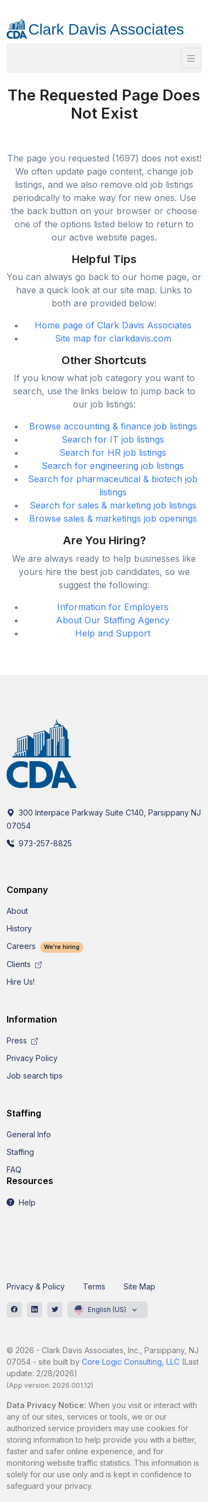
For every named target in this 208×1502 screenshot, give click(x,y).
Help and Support (112, 633)
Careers (45, 946)
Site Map (139, 1286)
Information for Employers (112, 606)
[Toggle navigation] (191, 58)
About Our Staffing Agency (113, 620)
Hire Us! (21, 981)
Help (21, 1202)
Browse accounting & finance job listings (113, 426)
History (19, 928)
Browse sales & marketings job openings (113, 518)
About (17, 910)
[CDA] (104, 24)
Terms (94, 1286)
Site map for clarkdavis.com (113, 338)
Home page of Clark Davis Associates (113, 325)
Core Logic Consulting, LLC (130, 1361)
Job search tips (35, 1075)
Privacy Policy (32, 1058)
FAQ (14, 1169)
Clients (24, 964)
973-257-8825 (39, 843)
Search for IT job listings (112, 439)
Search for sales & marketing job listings (113, 505)
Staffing (20, 1152)
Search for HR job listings (112, 452)
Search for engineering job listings (113, 465)
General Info (29, 1134)
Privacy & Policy (36, 1286)
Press (22, 1040)
